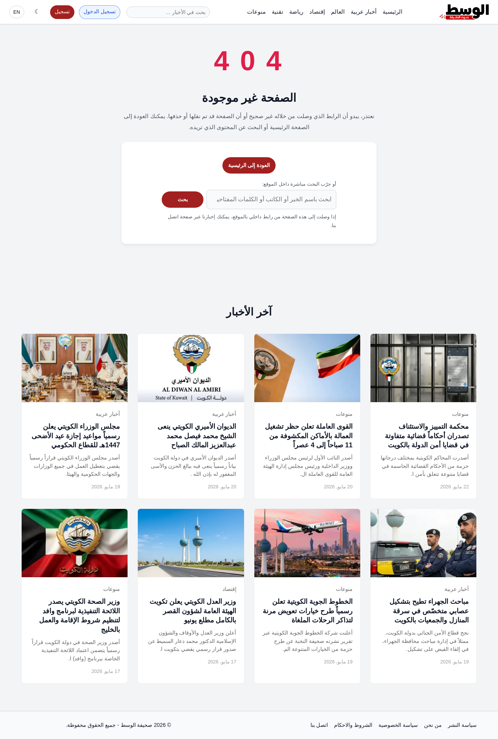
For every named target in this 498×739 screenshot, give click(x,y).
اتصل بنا (319, 725)
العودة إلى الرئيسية (249, 165)
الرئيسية (392, 11)
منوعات (256, 11)
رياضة (296, 11)
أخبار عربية (364, 11)
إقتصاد (317, 11)
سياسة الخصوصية (398, 725)
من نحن (433, 725)
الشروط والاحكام (353, 725)
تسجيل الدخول (100, 11)
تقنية (277, 11)
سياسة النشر (462, 725)
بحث (183, 199)
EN (16, 12)
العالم (338, 11)
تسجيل (62, 11)
